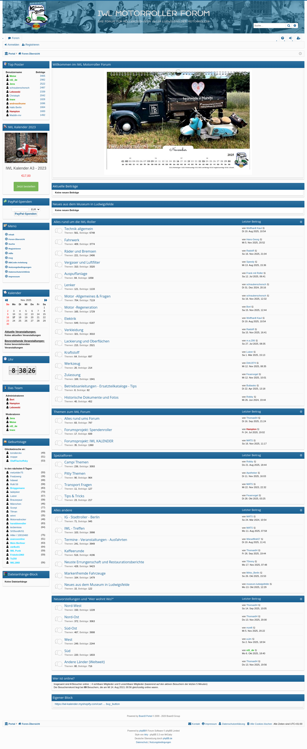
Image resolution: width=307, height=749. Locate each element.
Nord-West (72, 605)
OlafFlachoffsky (19, 461)
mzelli (249, 627)
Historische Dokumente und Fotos (91, 397)
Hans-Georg (252, 239)
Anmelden (13, 44)
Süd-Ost (70, 628)
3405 (42, 76)
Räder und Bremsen (80, 251)
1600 (42, 111)
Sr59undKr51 (17, 531)
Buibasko (251, 385)
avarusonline (17, 539)
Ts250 (13, 558)
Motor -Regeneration (80, 307)
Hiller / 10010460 (19, 535)
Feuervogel (252, 374)
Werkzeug (72, 363)
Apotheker (251, 473)
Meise (13, 76)
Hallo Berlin (16, 107)
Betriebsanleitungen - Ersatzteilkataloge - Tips (100, 386)
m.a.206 (250, 340)
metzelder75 (16, 472)
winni (13, 515)
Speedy (250, 261)
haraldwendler (18, 523)
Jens (12, 84)
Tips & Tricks (74, 496)
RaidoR (250, 250)
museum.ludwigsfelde (257, 584)
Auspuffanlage (75, 273)
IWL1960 (15, 562)
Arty (146, 734)
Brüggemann (17, 488)
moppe (13, 457)
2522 (42, 83)
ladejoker (15, 492)
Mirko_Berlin (252, 572)
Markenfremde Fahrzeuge (85, 573)
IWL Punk (15, 550)
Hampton (251, 429)
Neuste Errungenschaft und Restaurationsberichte (104, 562)
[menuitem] (282, 38)
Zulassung (72, 374)
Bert (12, 399)
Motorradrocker (18, 519)
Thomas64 (252, 418)
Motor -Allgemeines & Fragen (87, 296)
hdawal (14, 480)
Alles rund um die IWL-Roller (75, 222)
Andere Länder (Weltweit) (84, 662)
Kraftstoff (71, 352)
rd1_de (250, 650)
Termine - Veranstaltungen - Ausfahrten (95, 539)
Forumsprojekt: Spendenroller (88, 429)
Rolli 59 (14, 484)
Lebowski (15, 92)
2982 (42, 79)
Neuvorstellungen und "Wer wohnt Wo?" (84, 599)
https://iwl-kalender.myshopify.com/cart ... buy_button (87, 704)
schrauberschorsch (256, 284)
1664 (42, 107)
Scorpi (13, 507)
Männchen (15, 504)
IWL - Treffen (74, 528)
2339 (42, 91)
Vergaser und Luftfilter (82, 262)
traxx (12, 99)
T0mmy (250, 561)
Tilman (13, 511)
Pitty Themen (74, 473)
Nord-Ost (71, 617)
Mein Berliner (17, 543)
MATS (249, 440)
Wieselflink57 (253, 539)
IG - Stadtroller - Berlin (82, 517)
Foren (15, 38)
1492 (42, 115)
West (68, 639)
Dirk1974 (251, 363)
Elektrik (70, 318)
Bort (248, 306)
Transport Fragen (78, 484)
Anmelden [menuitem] (292, 38)
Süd (67, 650)
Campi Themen (76, 462)
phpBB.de (167, 738)
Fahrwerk (71, 240)
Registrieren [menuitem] (299, 38)
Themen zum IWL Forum (72, 412)
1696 (42, 103)
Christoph (15, 95)
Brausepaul (16, 500)
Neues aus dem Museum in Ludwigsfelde (96, 584)
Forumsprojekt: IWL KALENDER (88, 441)
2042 (42, 95)
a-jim (249, 639)
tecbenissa (16, 527)
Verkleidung (73, 330)
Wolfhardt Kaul (254, 228)
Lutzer (249, 352)
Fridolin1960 (17, 554)
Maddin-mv (15, 115)
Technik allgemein (78, 228)
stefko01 (15, 547)
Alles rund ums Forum (82, 418)
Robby (249, 396)
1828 (42, 99)
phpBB (142, 731)
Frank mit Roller (254, 273)
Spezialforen (63, 455)
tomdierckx (16, 453)
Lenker (69, 285)
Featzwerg (15, 476)
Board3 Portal (145, 716)
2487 (42, 87)
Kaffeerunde (74, 551)
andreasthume (18, 103)
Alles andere (63, 510)
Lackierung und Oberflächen (86, 341)
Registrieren (32, 44)
